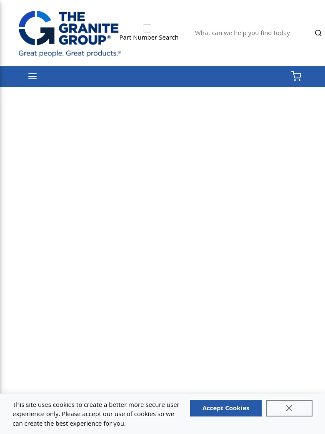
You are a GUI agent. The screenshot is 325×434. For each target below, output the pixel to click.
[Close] (289, 408)
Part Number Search (149, 37)
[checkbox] (147, 28)
